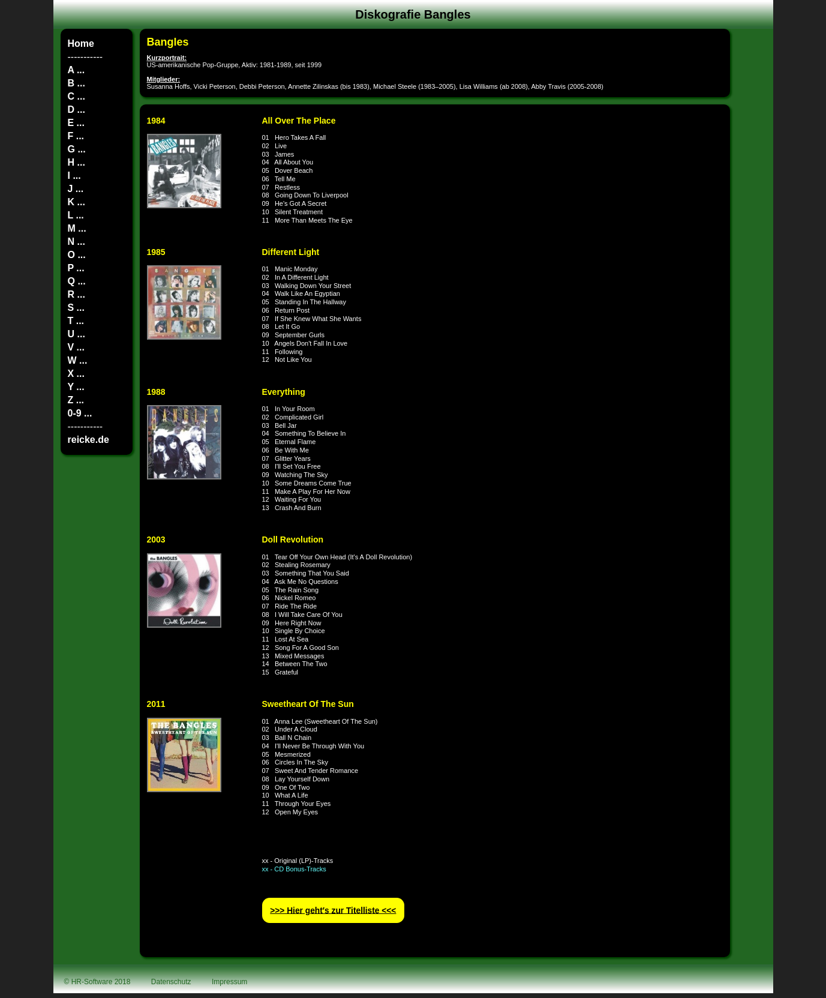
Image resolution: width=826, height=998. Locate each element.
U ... (76, 334)
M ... (77, 228)
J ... (76, 189)
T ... (76, 321)
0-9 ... (80, 413)
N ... (76, 241)
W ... (78, 360)
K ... (76, 202)
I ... (74, 175)
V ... (76, 347)
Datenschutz (171, 982)
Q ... (77, 281)
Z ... (76, 400)
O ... (77, 255)
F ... (76, 136)
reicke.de (88, 439)
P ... (76, 268)
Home (81, 43)
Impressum (229, 982)
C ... (76, 96)
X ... (76, 373)
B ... (76, 83)
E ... (76, 123)
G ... (77, 149)
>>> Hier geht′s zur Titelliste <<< (333, 910)
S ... (76, 307)
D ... (76, 109)
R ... (76, 294)
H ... (76, 162)
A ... (76, 70)
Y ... (76, 387)
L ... (76, 215)
